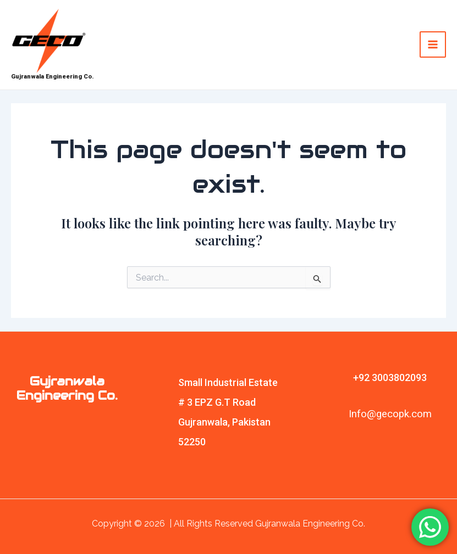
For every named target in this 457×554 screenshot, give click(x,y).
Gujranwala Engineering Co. (52, 76)
